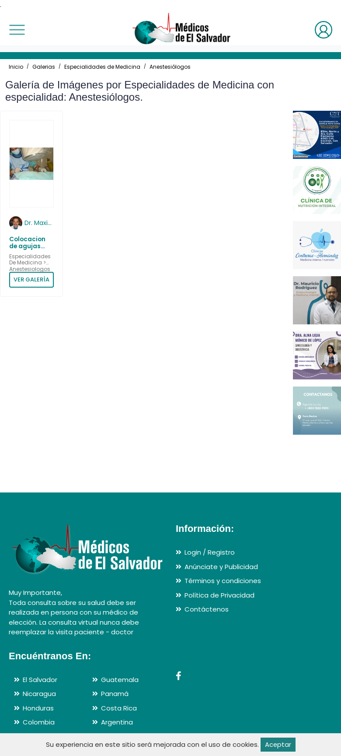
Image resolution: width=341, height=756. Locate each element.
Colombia (39, 722)
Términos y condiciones (222, 580)
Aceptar (277, 744)
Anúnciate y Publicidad (221, 566)
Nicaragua (39, 693)
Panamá (115, 693)
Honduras (38, 708)
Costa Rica (119, 708)
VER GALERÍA (31, 279)
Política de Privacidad (219, 595)
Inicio (16, 66)
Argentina (117, 722)
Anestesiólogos (170, 66)
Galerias (43, 66)
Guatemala (120, 679)
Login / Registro (209, 552)
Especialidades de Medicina (102, 66)
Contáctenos (206, 609)
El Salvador (40, 679)
